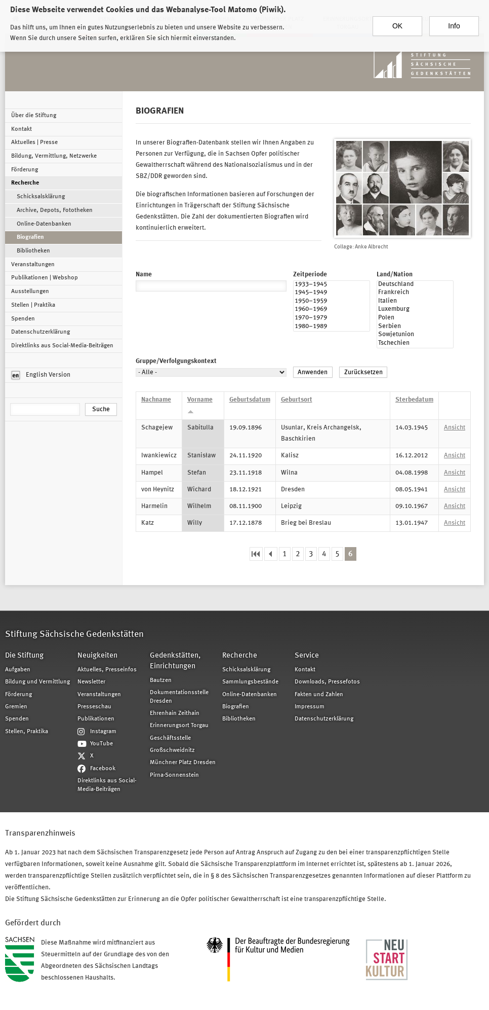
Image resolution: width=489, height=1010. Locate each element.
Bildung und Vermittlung (37, 682)
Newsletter (91, 682)
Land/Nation (395, 274)
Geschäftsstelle (170, 738)
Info (454, 22)
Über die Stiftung (33, 116)
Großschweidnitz (172, 750)
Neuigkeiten (97, 656)
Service (307, 656)
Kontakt (21, 129)
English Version (41, 375)
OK (397, 22)
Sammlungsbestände (250, 682)
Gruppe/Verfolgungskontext (176, 361)
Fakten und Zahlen (319, 695)
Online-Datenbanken (44, 224)
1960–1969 (332, 310)
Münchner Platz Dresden (183, 763)
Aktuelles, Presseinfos (107, 670)
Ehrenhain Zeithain (174, 713)
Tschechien (415, 344)
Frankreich (415, 293)
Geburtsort (296, 399)
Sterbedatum (414, 399)
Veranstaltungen (33, 265)
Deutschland (415, 285)
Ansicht (454, 427)
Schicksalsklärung (41, 197)
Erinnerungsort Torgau (179, 726)
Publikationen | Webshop (44, 278)
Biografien (30, 237)
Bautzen (161, 680)
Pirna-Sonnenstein (174, 775)
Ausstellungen (30, 291)
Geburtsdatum (249, 399)
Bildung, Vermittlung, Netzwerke (54, 156)
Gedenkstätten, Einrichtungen (175, 661)
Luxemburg (415, 310)
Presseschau (94, 707)
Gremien (16, 707)
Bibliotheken (33, 251)
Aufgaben (17, 670)
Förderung (24, 170)
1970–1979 (332, 318)
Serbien (415, 327)
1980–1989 (332, 327)
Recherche (25, 183)
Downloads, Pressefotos (327, 682)
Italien (415, 302)
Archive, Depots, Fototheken (55, 210)
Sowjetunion (415, 335)
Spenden (23, 319)
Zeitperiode (310, 274)
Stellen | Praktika (33, 305)
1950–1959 (332, 302)
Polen (415, 318)
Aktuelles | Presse (34, 142)
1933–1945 (332, 285)
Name (144, 274)
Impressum (309, 707)
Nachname (156, 399)
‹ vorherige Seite (270, 554)
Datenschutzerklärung (40, 332)
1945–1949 (332, 293)
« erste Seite (256, 554)
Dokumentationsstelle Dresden (179, 697)
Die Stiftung (24, 656)
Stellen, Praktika (26, 732)
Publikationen (95, 719)
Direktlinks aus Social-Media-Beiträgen (62, 346)
